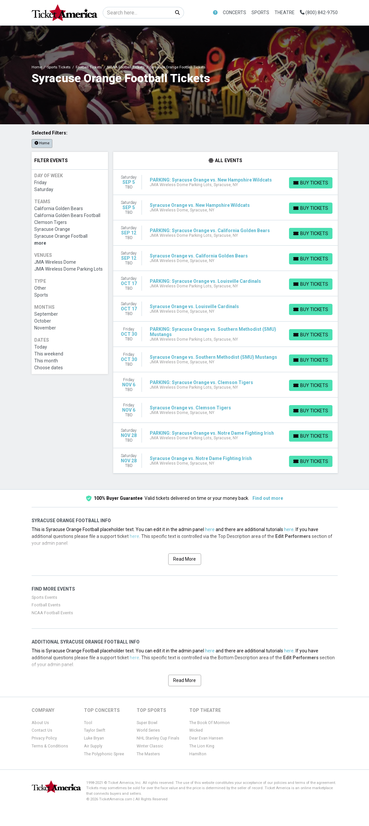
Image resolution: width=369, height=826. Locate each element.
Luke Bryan (94, 738)
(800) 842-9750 (319, 12)
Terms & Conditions (50, 746)
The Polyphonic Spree (104, 754)
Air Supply (93, 746)
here (210, 529)
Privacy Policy (44, 738)
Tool (88, 722)
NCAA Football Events (52, 613)
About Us (40, 722)
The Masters (148, 754)
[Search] (137, 12)
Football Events (46, 605)
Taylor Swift (94, 730)
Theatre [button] (285, 12)
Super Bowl (147, 722)
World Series (148, 730)
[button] (215, 13)
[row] (225, 182)
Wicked (196, 730)
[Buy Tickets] (310, 182)
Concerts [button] (234, 12)
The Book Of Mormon (209, 722)
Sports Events (44, 597)
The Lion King (201, 746)
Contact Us (42, 730)
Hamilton (197, 754)
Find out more (267, 498)
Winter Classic (150, 746)
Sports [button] (260, 12)
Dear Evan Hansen (206, 738)
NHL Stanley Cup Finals (158, 738)
